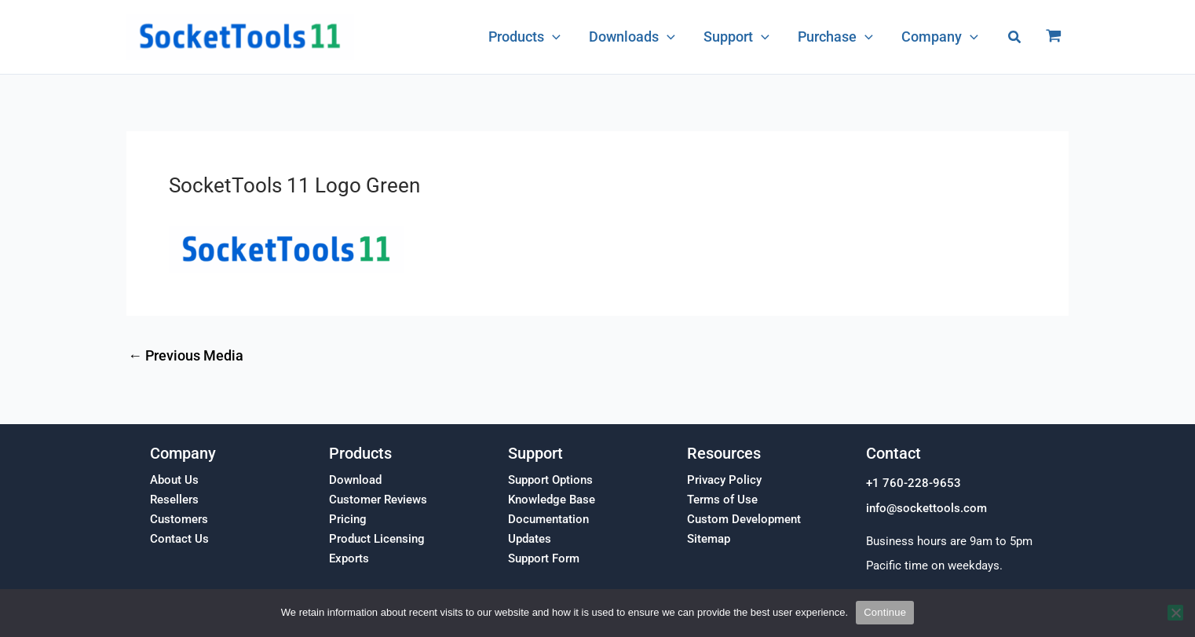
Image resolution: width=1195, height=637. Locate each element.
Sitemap (708, 539)
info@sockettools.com (926, 508)
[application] (553, 36)
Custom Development (744, 519)
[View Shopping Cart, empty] (1054, 37)
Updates (529, 539)
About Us (174, 480)
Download (355, 480)
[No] (1175, 613)
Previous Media (185, 356)
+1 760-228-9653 (913, 483)
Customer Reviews (378, 499)
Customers (179, 519)
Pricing (348, 519)
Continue (885, 612)
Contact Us (179, 539)
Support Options (550, 480)
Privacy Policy (724, 480)
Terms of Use (722, 499)
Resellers (174, 499)
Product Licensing (377, 539)
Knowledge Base (551, 499)
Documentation (548, 519)
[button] (1015, 37)
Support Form (543, 558)
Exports (349, 558)
